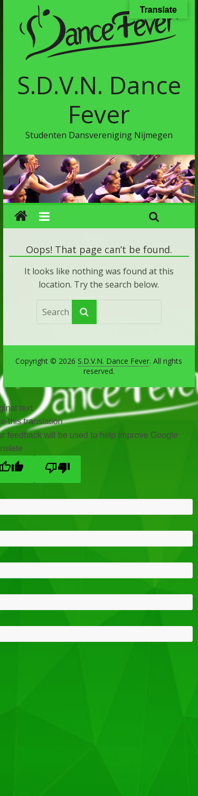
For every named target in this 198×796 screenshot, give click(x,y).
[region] (99, 179)
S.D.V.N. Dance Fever (99, 99)
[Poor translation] (57, 469)
